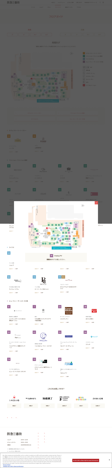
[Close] (109, 460)
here (6, 457)
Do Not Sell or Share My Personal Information (85, 460)
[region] (56, 460)
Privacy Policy (6, 465)
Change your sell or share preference (13, 466)
